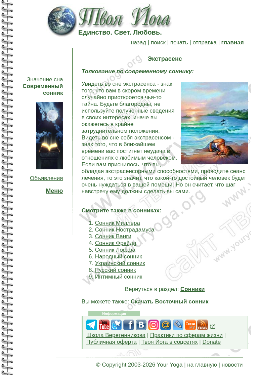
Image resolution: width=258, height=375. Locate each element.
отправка (204, 42)
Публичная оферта (111, 342)
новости (232, 365)
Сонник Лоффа (115, 250)
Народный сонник (118, 256)
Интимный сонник (118, 277)
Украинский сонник (120, 263)
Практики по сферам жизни (186, 335)
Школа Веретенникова (115, 335)
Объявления (46, 178)
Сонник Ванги (113, 236)
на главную (202, 365)
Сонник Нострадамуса (125, 229)
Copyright (114, 365)
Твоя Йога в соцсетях (169, 342)
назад (138, 42)
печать (179, 42)
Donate (211, 342)
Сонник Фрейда (115, 243)
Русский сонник (115, 270)
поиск (158, 42)
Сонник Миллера (117, 223)
